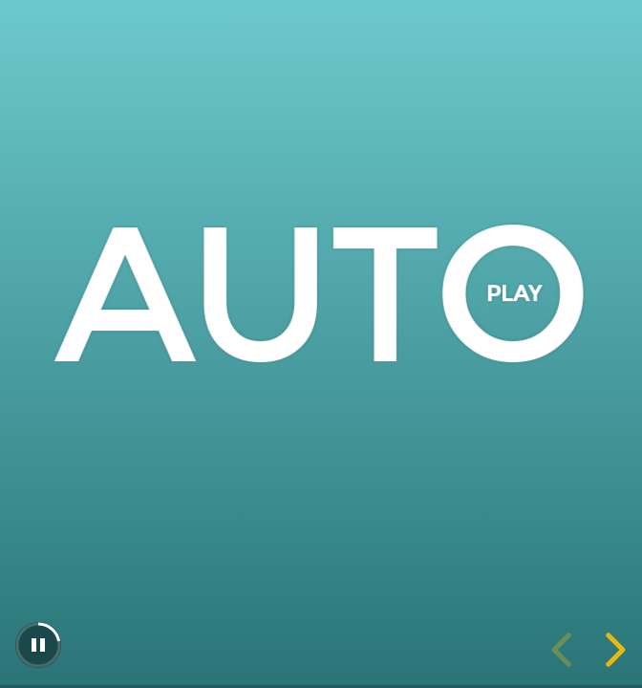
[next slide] (612, 650)
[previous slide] (564, 650)
